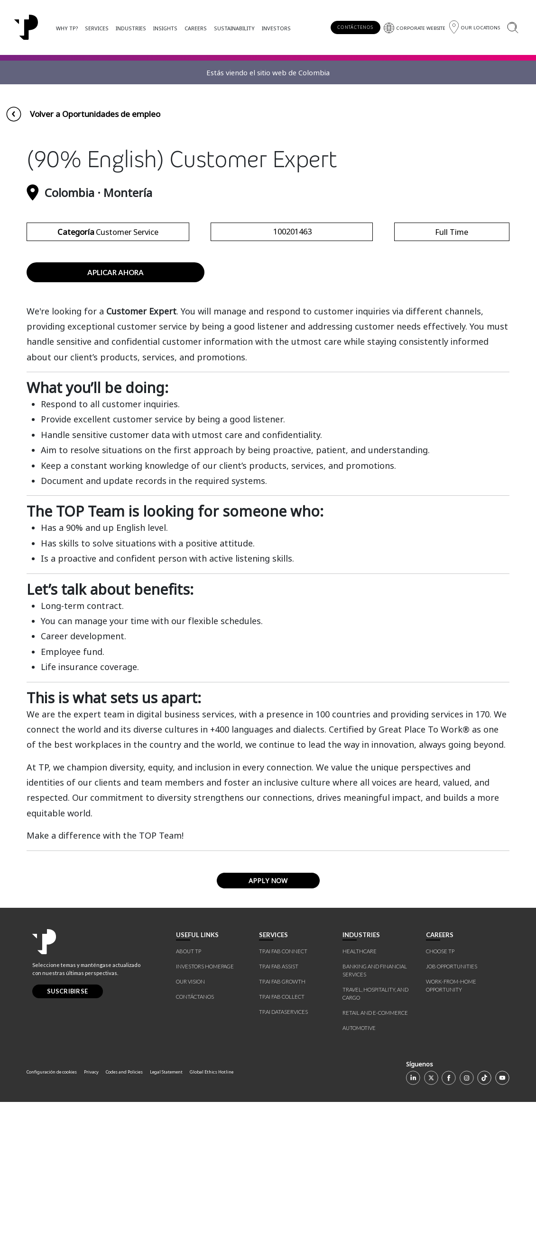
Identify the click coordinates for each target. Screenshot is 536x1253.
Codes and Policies (124, 1223)
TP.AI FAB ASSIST (278, 1117)
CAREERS (196, 28)
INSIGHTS (165, 28)
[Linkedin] (413, 1229)
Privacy (91, 1223)
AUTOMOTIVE (359, 1178)
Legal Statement (166, 1223)
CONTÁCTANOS (195, 1148)
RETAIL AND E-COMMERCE (375, 1164)
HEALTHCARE (359, 1102)
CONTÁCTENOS (355, 27)
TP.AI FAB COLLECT (282, 1148)
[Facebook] (449, 1229)
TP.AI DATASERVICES (283, 1163)
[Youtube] (502, 1229)
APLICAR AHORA (115, 423)
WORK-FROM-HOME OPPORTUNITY (451, 1136)
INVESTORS (276, 28)
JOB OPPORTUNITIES (451, 1117)
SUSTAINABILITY (234, 28)
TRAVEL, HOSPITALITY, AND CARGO (375, 1144)
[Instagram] (467, 1229)
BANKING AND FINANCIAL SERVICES (374, 1121)
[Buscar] (512, 27)
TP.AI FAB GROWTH (282, 1132)
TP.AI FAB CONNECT (283, 1102)
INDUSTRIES (131, 28)
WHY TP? (67, 28)
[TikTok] (484, 1229)
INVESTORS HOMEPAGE (205, 1117)
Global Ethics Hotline (211, 1223)
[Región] (474, 27)
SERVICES (97, 28)
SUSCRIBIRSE (67, 1142)
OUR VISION (190, 1132)
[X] (431, 1229)
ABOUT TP (188, 1102)
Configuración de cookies (52, 1223)
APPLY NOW (268, 1031)
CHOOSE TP (440, 1102)
